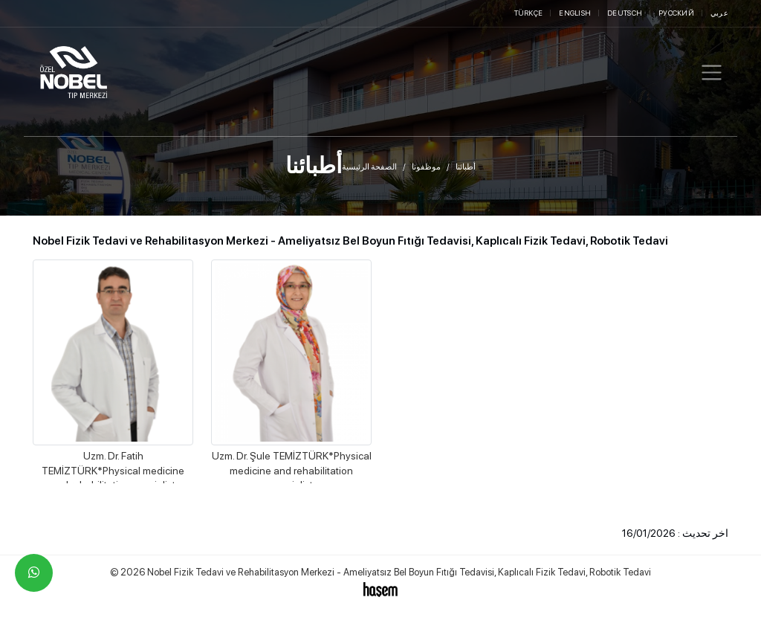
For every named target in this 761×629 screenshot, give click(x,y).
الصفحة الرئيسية (369, 167)
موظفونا (426, 167)
